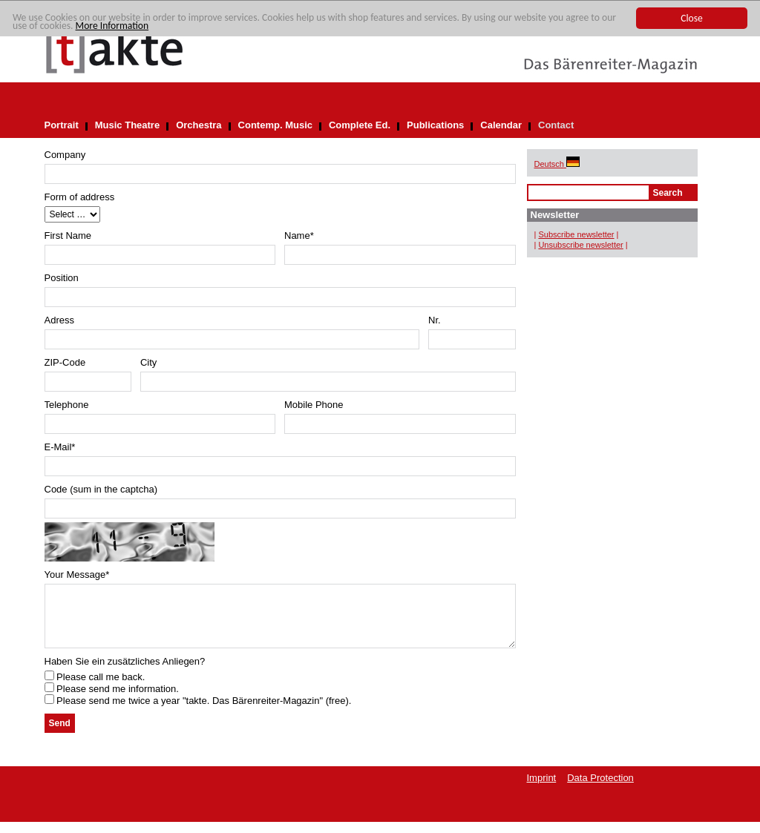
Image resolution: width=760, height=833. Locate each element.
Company (65, 154)
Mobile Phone (314, 404)
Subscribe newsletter (576, 234)
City (148, 362)
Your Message (77, 574)
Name (299, 235)
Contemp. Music (275, 125)
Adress (59, 320)
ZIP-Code (65, 362)
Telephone (67, 404)
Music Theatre (127, 125)
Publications (435, 125)
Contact (556, 125)
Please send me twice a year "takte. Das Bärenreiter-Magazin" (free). (198, 711)
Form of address (80, 197)
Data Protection (600, 788)
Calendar (501, 125)
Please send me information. (112, 699)
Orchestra (198, 125)
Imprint (542, 788)
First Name (68, 235)
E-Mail (60, 446)
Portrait (62, 125)
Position (62, 277)
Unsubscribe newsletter (580, 244)
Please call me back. (95, 688)
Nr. (434, 320)
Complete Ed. (359, 125)
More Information (112, 25)
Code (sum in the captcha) (101, 489)
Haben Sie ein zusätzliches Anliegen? (125, 672)
